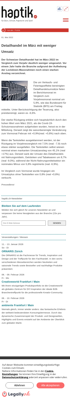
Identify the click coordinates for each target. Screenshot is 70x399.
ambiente (18, 305)
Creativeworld (21, 281)
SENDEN (57, 223)
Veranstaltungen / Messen (15, 237)
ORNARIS (12, 251)
